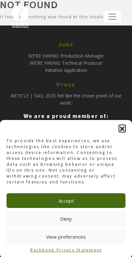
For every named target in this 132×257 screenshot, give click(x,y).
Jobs (66, 44)
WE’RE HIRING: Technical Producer (66, 63)
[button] (122, 129)
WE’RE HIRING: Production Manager (66, 56)
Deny (66, 219)
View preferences (66, 237)
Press (66, 85)
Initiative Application (66, 70)
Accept (66, 201)
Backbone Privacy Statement (66, 251)
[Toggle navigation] (112, 16)
